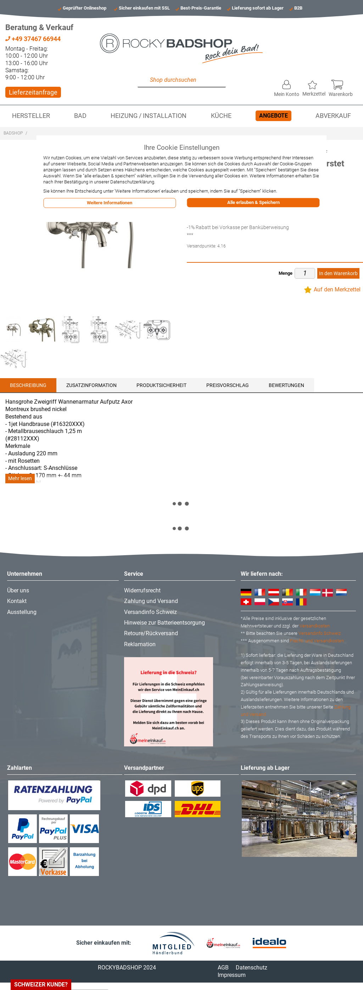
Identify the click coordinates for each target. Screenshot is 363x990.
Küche (221, 115)
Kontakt (17, 601)
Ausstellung (22, 612)
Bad (80, 115)
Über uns (18, 590)
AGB (223, 967)
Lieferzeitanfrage (33, 92)
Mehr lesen (20, 479)
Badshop (13, 133)
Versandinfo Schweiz (150, 612)
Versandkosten (315, 625)
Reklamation (140, 644)
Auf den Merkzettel (337, 289)
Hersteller (31, 115)
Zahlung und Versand (151, 601)
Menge (285, 273)
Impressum (232, 975)
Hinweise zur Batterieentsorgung (164, 622)
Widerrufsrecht (142, 590)
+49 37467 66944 (33, 38)
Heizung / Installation (148, 115)
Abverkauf (333, 115)
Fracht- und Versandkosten (317, 640)
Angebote (273, 115)
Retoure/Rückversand (151, 633)
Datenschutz (251, 967)
